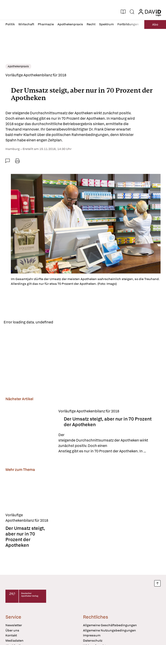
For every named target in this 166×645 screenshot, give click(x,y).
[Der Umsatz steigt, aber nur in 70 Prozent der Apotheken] (29, 431)
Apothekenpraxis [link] (18, 66)
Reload (63, 322)
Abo (155, 24)
